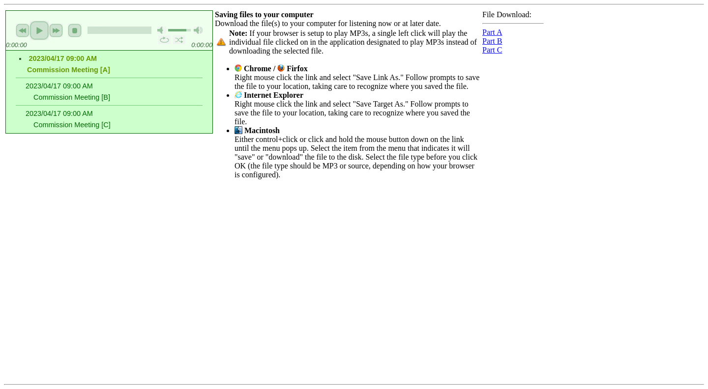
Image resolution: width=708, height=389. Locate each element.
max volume (198, 30)
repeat (164, 39)
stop (75, 30)
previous (23, 30)
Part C (492, 50)
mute (161, 30)
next (56, 30)
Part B (492, 41)
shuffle (179, 39)
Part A (492, 32)
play (39, 30)
